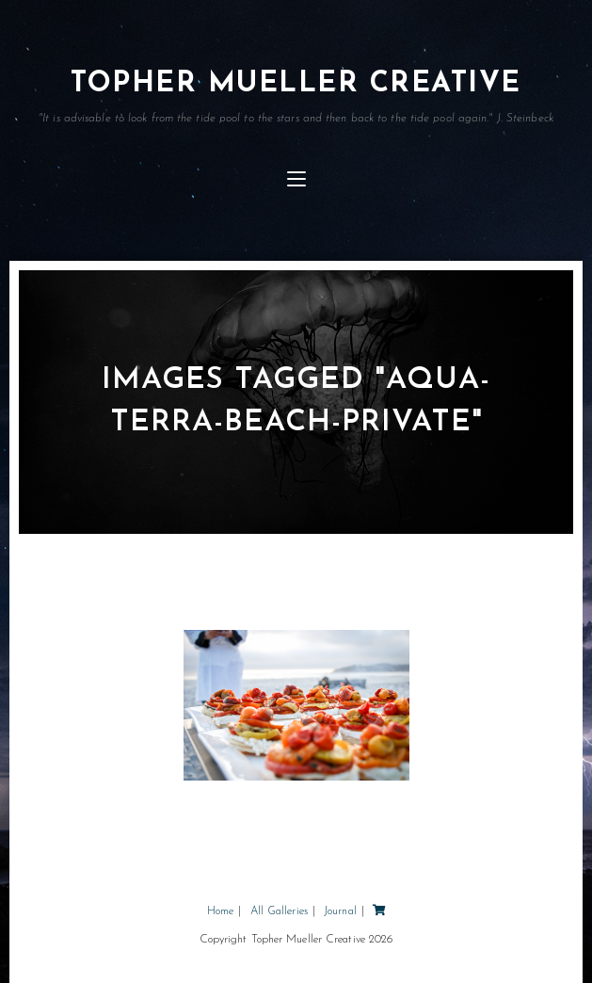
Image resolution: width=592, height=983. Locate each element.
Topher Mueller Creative (296, 97)
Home (220, 911)
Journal (340, 911)
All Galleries (279, 911)
